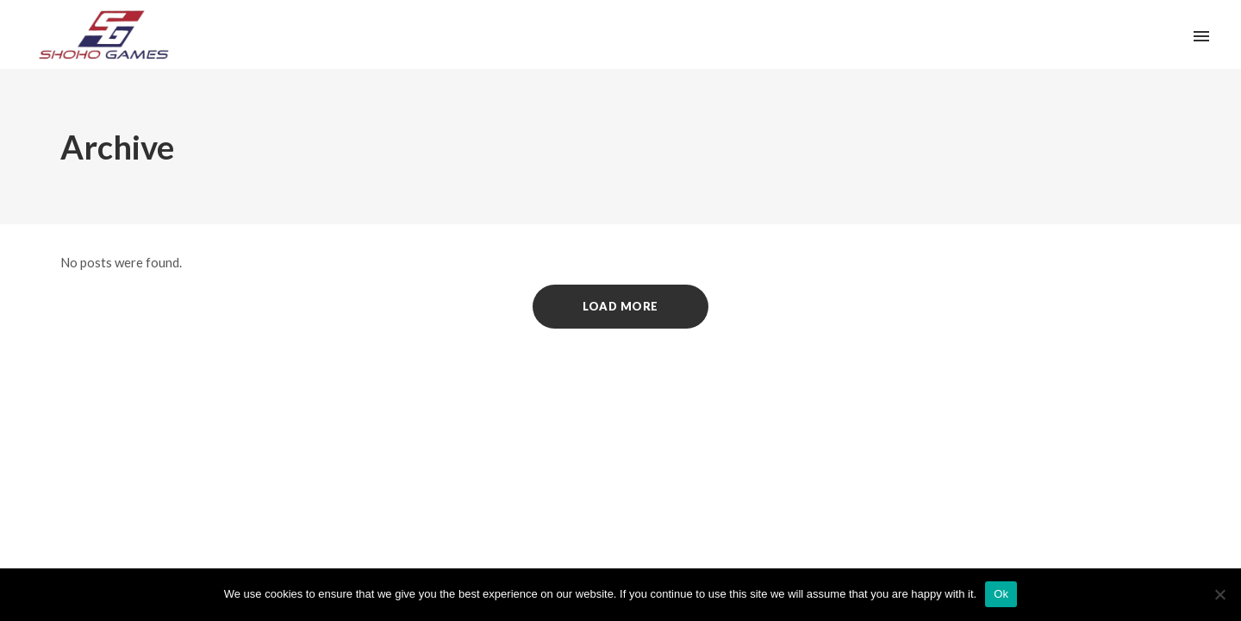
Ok (1001, 593)
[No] (1219, 594)
